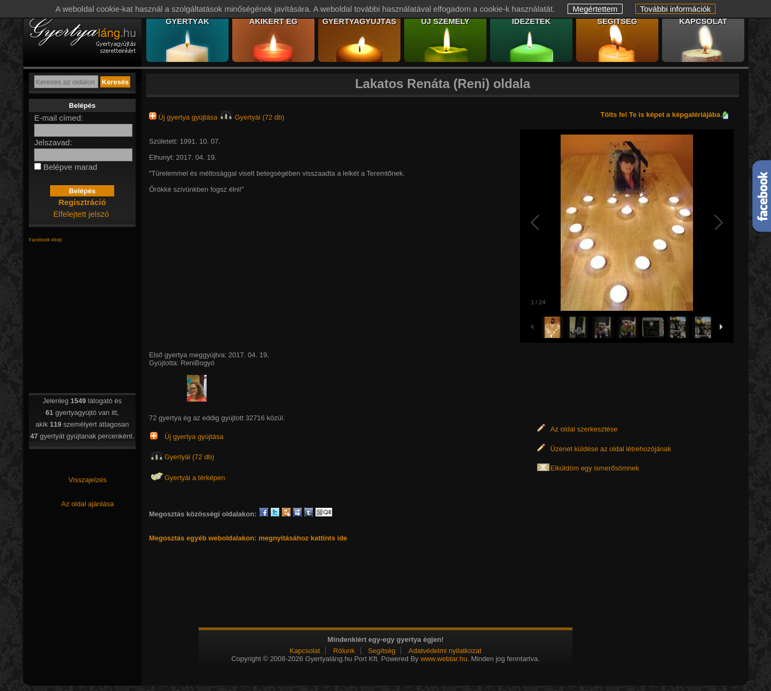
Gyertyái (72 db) (252, 117)
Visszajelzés (87, 480)
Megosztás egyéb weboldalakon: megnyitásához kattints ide (248, 538)
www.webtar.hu (443, 659)
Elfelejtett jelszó (81, 213)
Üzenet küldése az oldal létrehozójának (610, 449)
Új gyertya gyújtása (184, 117)
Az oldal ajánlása (87, 504)
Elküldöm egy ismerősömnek (594, 468)
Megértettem (594, 8)
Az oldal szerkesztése (584, 429)
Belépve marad (70, 166)
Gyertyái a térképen (194, 478)
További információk (675, 8)
